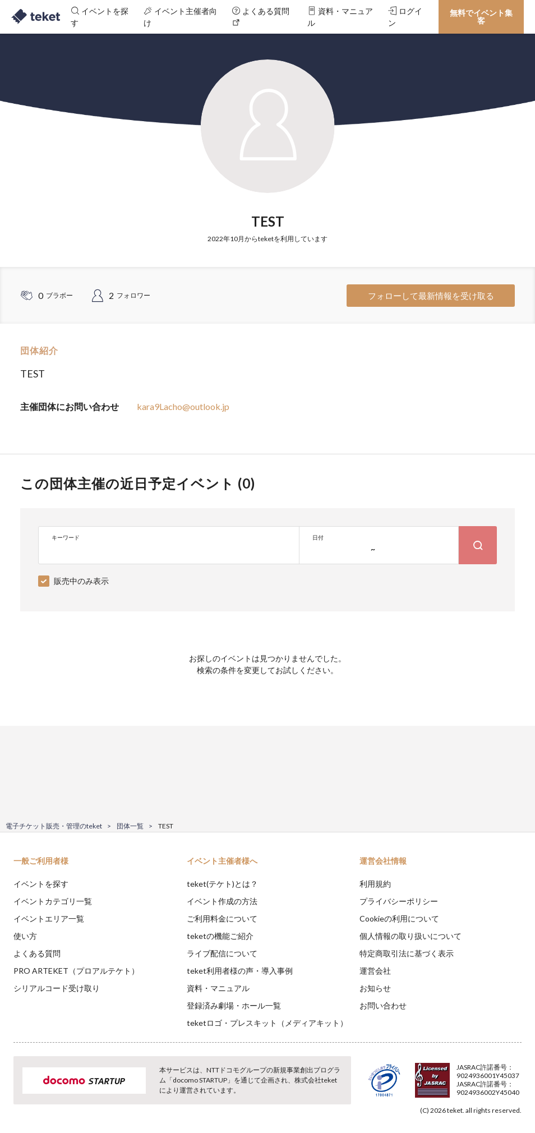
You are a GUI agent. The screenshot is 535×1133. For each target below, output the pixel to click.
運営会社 (375, 970)
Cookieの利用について (399, 918)
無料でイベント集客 (481, 16)
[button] (15, 1091)
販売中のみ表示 (81, 581)
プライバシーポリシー (398, 901)
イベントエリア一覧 (48, 918)
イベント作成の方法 (222, 901)
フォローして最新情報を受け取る (431, 296)
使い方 (25, 936)
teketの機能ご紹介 (220, 936)
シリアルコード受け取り (56, 988)
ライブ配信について (222, 953)
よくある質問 (37, 953)
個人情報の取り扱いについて (410, 936)
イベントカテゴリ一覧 (52, 901)
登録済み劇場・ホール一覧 (234, 1005)
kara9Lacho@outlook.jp (183, 406)
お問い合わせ (383, 1005)
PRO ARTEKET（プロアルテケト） (76, 970)
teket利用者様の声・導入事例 (240, 970)
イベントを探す (40, 883)
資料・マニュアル (218, 988)
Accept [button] (496, 1076)
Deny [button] (438, 1077)
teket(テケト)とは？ (222, 883)
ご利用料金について (222, 918)
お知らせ (375, 988)
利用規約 (375, 883)
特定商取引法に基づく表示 (406, 953)
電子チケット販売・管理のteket (54, 826)
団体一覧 (130, 826)
